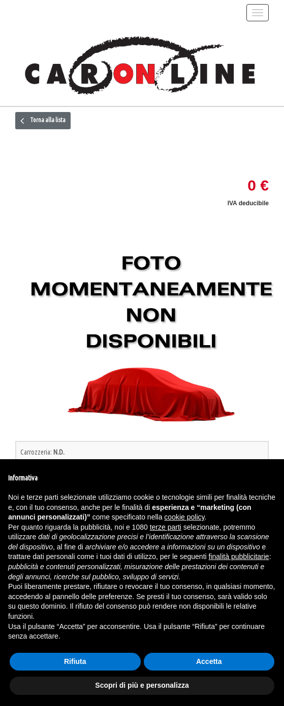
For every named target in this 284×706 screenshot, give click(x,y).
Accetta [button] (209, 661)
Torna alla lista (43, 121)
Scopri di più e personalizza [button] (141, 685)
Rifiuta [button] (75, 661)
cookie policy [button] (184, 517)
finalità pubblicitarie (239, 556)
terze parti (165, 527)
